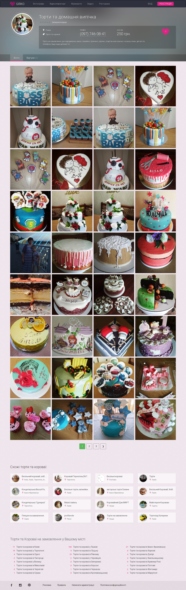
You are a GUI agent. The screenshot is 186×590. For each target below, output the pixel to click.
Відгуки (32, 57)
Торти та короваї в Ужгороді (29, 558)
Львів (48, 30)
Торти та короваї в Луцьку (85, 550)
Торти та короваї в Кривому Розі (145, 562)
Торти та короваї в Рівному (86, 554)
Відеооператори (57, 4)
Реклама (47, 585)
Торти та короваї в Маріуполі (143, 573)
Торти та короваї (53, 34)
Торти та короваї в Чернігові (29, 569)
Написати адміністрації (83, 585)
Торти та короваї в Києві (28, 547)
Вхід (150, 4)
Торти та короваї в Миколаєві (30, 565)
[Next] (103, 446)
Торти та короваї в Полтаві (142, 565)
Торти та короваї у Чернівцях (87, 558)
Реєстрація (165, 4)
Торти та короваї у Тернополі (30, 550)
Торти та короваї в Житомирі (143, 569)
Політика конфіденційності (113, 585)
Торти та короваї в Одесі (28, 554)
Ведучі (90, 4)
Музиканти (76, 4)
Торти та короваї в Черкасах (86, 569)
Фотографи (38, 4)
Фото (17, 57)
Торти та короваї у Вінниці (28, 562)
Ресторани (104, 4)
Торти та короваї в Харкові (142, 550)
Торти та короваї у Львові (85, 547)
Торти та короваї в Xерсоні (86, 565)
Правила (61, 585)
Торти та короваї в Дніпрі (142, 554)
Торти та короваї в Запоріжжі (87, 562)
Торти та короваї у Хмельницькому (146, 558)
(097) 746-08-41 (93, 34)
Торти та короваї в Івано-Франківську (148, 547)
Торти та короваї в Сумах (28, 573)
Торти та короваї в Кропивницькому (90, 573)
